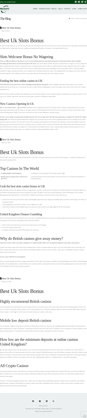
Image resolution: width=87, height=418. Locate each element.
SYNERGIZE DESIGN (47, 411)
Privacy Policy (43, 405)
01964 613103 (11, 2)
